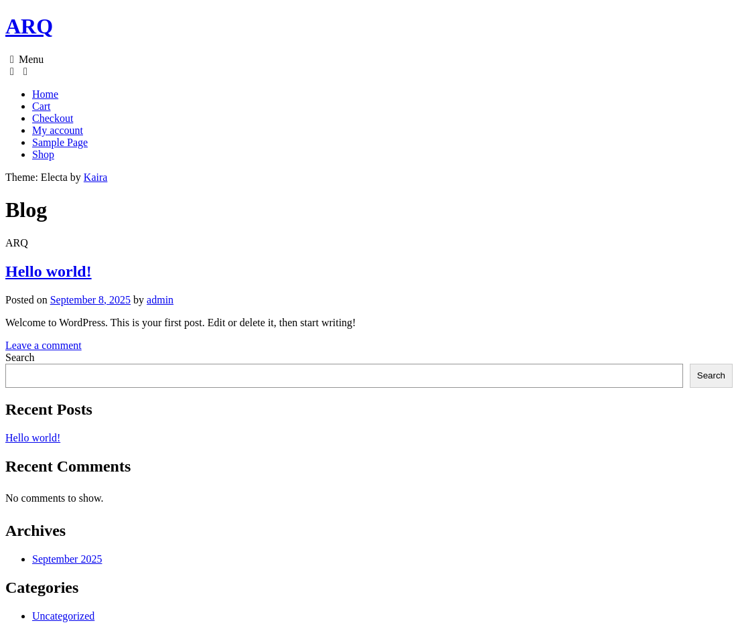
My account (57, 130)
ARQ (29, 26)
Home (45, 94)
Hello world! (48, 271)
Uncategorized (63, 616)
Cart (41, 106)
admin (160, 299)
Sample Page (60, 142)
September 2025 (67, 559)
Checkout (52, 118)
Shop (43, 154)
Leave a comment (43, 345)
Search (20, 357)
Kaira (96, 177)
